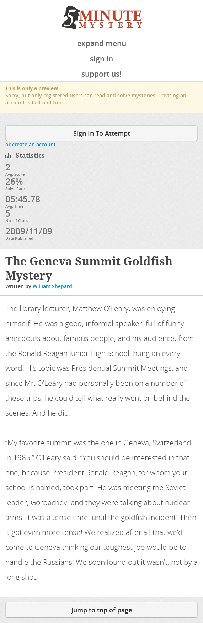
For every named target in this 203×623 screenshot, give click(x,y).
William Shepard (52, 286)
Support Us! (101, 74)
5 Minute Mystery (101, 18)
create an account (34, 144)
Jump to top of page (101, 610)
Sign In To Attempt (101, 133)
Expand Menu (101, 43)
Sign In (101, 59)
